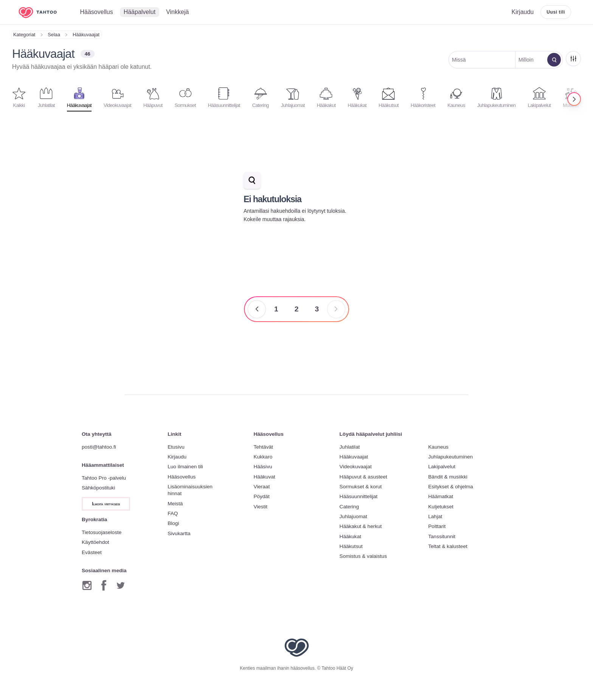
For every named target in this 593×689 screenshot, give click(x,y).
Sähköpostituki (98, 488)
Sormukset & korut (361, 486)
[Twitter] (120, 585)
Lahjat (435, 516)
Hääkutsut (351, 546)
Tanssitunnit (441, 536)
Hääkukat (350, 536)
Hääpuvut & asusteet (363, 477)
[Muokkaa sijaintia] (482, 59)
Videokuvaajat (356, 466)
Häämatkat (440, 496)
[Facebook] (103, 585)
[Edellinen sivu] (257, 309)
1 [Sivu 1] (276, 309)
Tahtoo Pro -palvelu (104, 478)
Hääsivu (262, 466)
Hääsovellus (182, 477)
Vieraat (261, 486)
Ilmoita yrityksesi (106, 503)
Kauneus (438, 447)
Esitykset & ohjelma (450, 486)
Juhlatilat (350, 447)
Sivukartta (179, 533)
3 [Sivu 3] (317, 309)
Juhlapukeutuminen (450, 457)
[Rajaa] (573, 58)
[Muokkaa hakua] (554, 60)
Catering (349, 506)
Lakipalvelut (441, 466)
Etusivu (176, 447)
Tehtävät (263, 447)
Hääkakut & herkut (361, 526)
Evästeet (92, 552)
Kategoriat (24, 34)
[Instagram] (87, 585)
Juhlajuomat (353, 516)
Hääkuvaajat (86, 34)
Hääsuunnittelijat (359, 496)
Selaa (54, 34)
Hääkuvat (264, 477)
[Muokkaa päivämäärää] (530, 59)
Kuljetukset (440, 506)
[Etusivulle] (43, 12)
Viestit (260, 506)
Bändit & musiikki (447, 477)
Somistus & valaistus (363, 556)
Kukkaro (262, 457)
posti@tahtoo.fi (99, 447)
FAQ (173, 513)
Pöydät (261, 496)
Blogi (173, 523)
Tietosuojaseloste (101, 532)
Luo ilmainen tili (185, 466)
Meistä (175, 503)
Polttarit (437, 526)
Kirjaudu (177, 457)
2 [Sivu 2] (297, 309)
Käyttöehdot (95, 542)
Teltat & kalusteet (447, 546)
